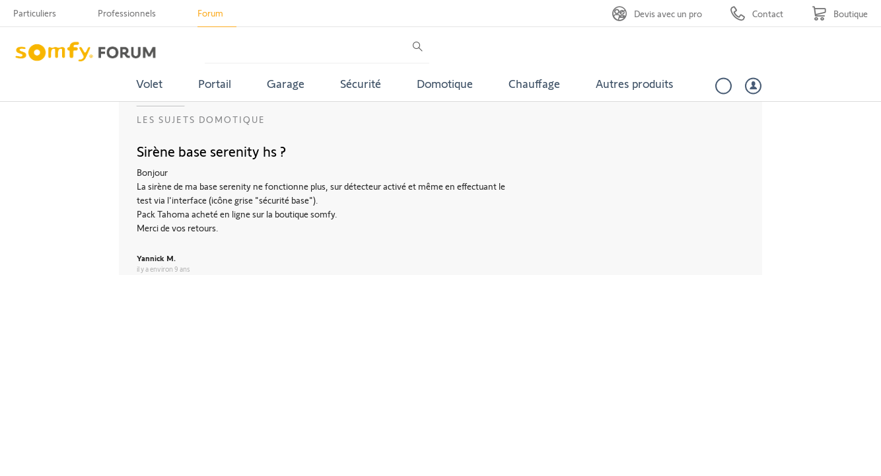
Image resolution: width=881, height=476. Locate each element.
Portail (214, 83)
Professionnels (127, 13)
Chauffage (534, 83)
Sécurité (360, 83)
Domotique (445, 83)
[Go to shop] (840, 13)
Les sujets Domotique (201, 119)
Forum (210, 13)
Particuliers (34, 13)
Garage (285, 83)
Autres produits (635, 83)
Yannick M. (156, 257)
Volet (149, 83)
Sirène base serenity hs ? (211, 150)
